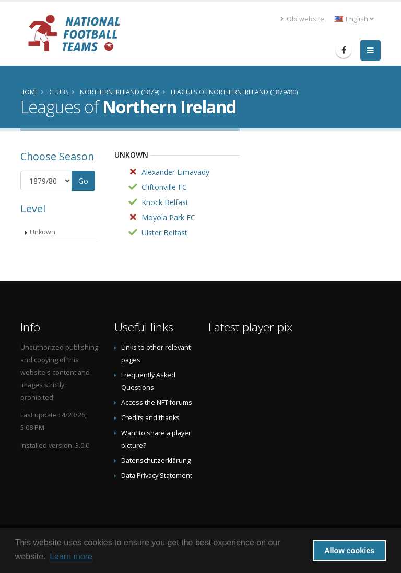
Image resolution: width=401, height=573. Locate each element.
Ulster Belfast (164, 232)
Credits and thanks (150, 417)
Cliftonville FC (164, 187)
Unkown (42, 232)
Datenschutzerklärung (156, 460)
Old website (302, 19)
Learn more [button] (71, 556)
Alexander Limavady (175, 172)
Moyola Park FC (168, 217)
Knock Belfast (164, 202)
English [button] (354, 19)
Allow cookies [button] (349, 550)
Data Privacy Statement (156, 475)
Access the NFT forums (156, 402)
